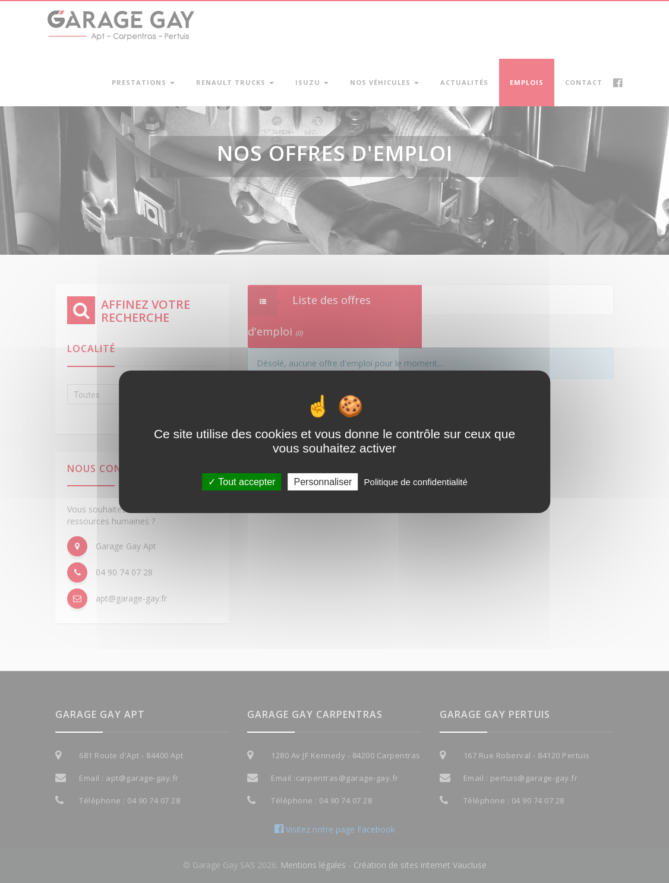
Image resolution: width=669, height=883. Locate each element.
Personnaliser (323, 481)
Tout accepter (241, 481)
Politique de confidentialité (416, 481)
